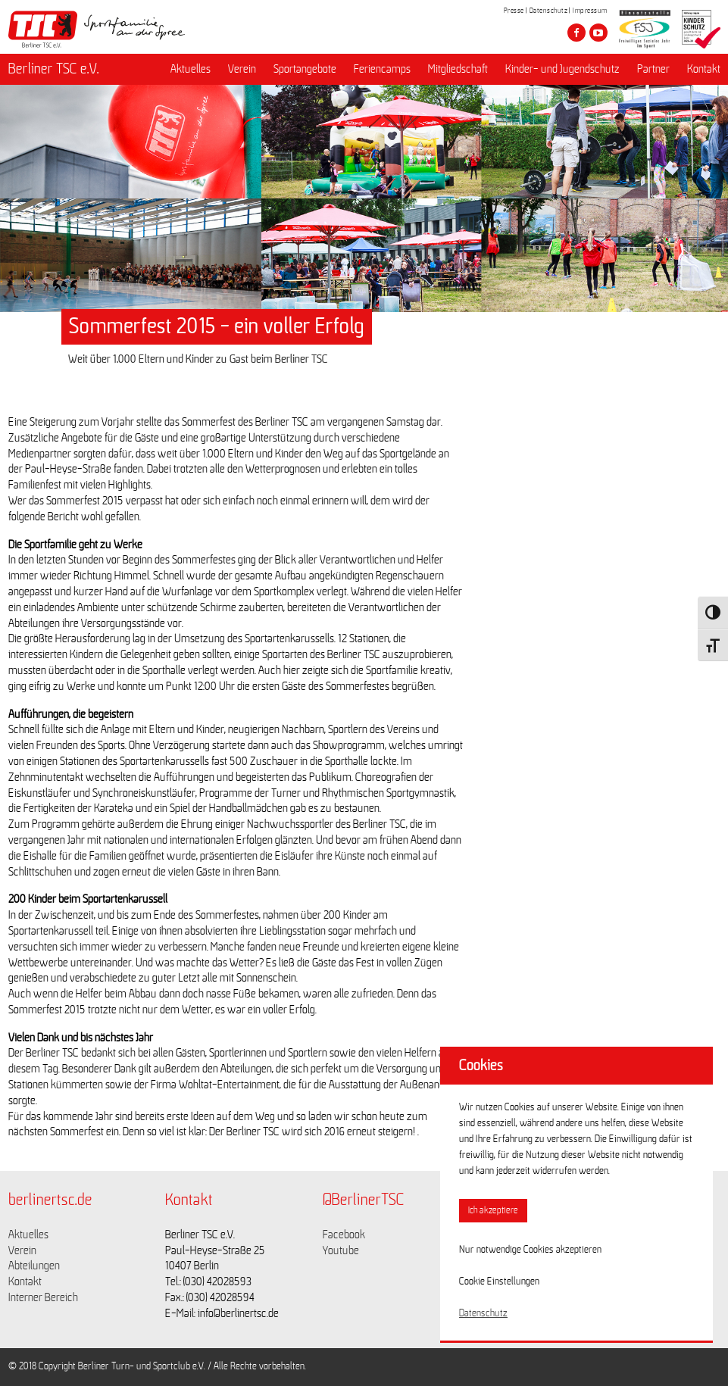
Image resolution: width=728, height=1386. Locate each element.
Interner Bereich (43, 1297)
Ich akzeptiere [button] (493, 1211)
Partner (653, 69)
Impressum (590, 10)
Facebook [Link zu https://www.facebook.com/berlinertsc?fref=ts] (344, 1234)
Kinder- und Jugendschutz (562, 69)
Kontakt (703, 69)
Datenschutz (549, 10)
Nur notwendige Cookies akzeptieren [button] (530, 1249)
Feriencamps (382, 69)
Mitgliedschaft (458, 69)
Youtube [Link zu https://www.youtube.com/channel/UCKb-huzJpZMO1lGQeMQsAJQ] (341, 1250)
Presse (514, 10)
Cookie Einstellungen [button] (499, 1281)
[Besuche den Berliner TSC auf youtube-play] (598, 32)
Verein (242, 69)
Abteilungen (34, 1266)
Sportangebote (304, 69)
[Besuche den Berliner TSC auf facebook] (576, 32)
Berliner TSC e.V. (53, 68)
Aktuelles (190, 69)
